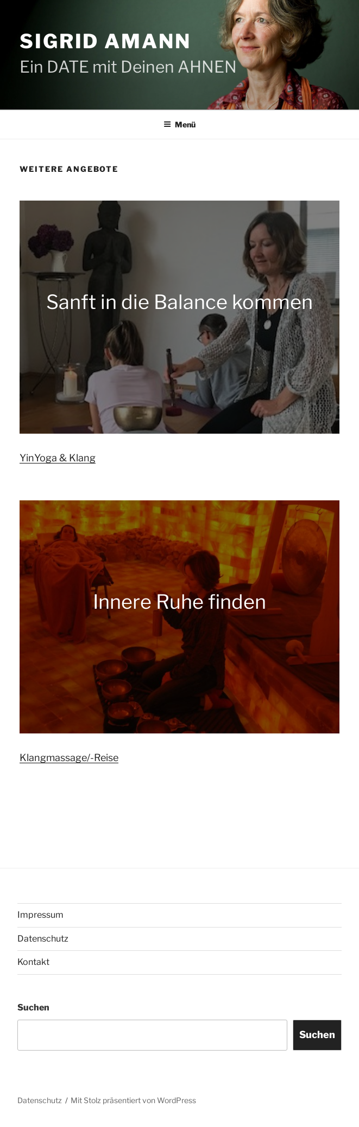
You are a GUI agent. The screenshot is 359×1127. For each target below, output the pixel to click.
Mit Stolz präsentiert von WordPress (133, 1100)
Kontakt (33, 962)
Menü (179, 124)
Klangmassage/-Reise (69, 757)
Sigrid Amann (105, 41)
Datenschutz (42, 938)
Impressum (40, 915)
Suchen (33, 1007)
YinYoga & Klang (58, 457)
